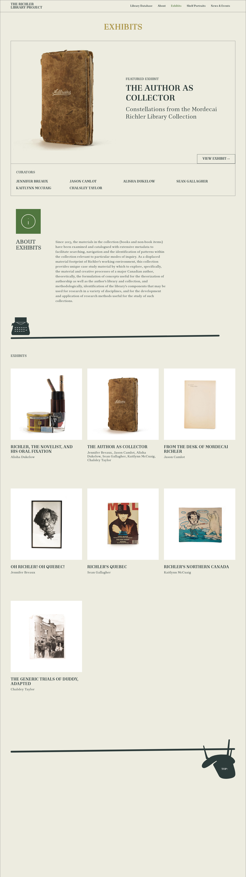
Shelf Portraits (196, 6)
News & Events (220, 6)
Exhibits (176, 6)
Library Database (141, 6)
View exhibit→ (216, 158)
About (162, 6)
